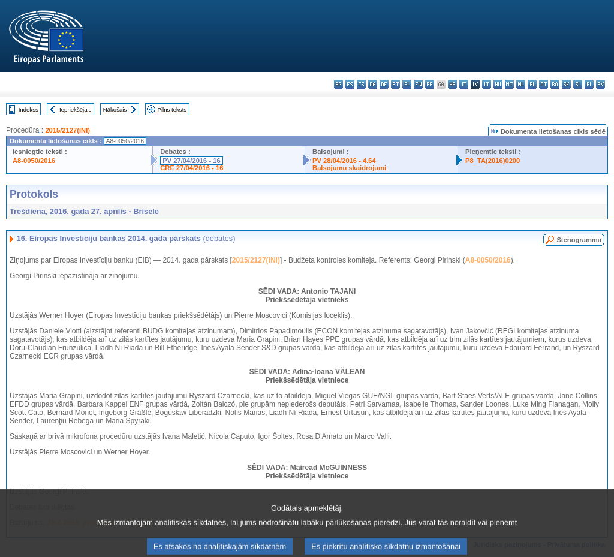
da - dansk (372, 84)
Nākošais (115, 109)
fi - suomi (589, 84)
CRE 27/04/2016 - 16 (191, 167)
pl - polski (532, 84)
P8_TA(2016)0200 (492, 160)
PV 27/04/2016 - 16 (191, 160)
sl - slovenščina (577, 84)
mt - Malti (509, 84)
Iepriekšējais (75, 109)
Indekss (28, 109)
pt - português (543, 84)
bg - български (338, 84)
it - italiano (463, 84)
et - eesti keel (395, 84)
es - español (349, 84)
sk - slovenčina (566, 84)
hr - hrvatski (452, 84)
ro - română (554, 84)
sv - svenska (600, 84)
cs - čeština (361, 84)
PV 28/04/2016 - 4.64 (344, 160)
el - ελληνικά (406, 84)
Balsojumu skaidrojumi (349, 167)
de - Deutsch (384, 84)
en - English (418, 84)
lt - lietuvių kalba (486, 84)
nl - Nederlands (520, 84)
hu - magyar (497, 84)
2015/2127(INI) (67, 130)
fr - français (429, 84)
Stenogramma (578, 239)
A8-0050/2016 (34, 160)
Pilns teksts (172, 109)
